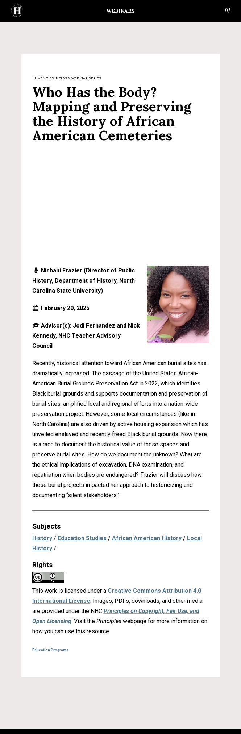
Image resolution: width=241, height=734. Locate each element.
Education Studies (82, 538)
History (42, 538)
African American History (147, 538)
